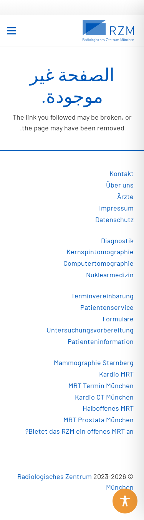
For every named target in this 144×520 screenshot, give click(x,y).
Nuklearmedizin (110, 274)
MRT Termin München (101, 385)
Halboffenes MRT (108, 408)
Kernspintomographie (100, 251)
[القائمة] (12, 30)
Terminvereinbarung (102, 295)
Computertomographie (98, 263)
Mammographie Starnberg (94, 362)
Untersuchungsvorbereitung (90, 330)
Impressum (116, 208)
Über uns (120, 185)
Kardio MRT (116, 374)
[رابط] (108, 30)
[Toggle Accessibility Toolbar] (125, 501)
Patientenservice (107, 307)
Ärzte (125, 196)
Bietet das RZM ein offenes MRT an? (79, 431)
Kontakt (121, 173)
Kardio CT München (104, 397)
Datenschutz (114, 219)
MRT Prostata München (98, 419)
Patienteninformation (101, 341)
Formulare (118, 318)
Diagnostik (117, 240)
